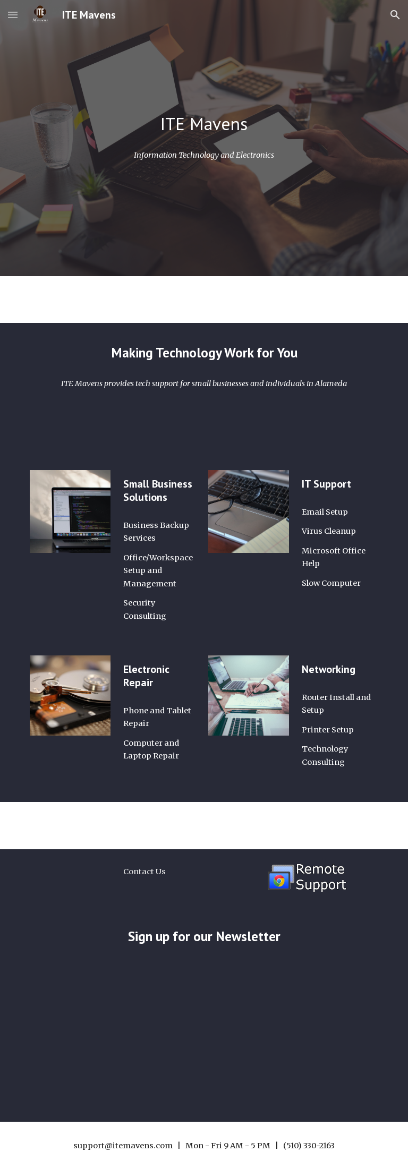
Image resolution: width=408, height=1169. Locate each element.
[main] (204, 124)
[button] (13, 14)
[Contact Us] (144, 871)
